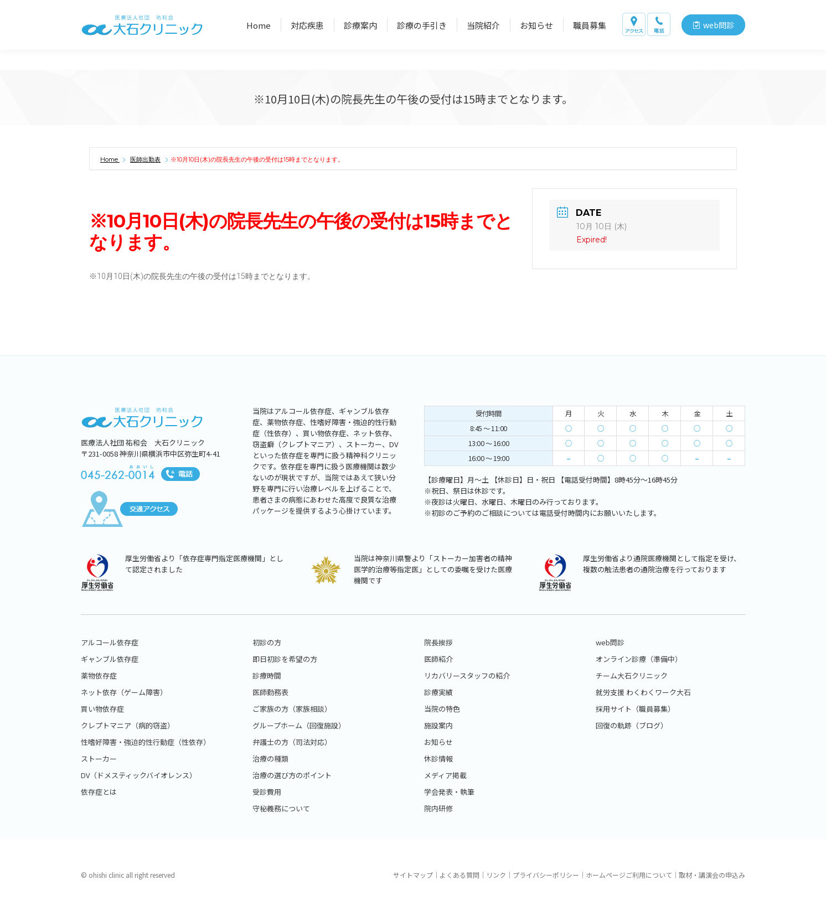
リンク (496, 874)
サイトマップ (413, 874)
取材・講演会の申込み (712, 874)
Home (110, 159)
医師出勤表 (145, 159)
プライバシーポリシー (546, 874)
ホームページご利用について (629, 874)
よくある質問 (459, 874)
